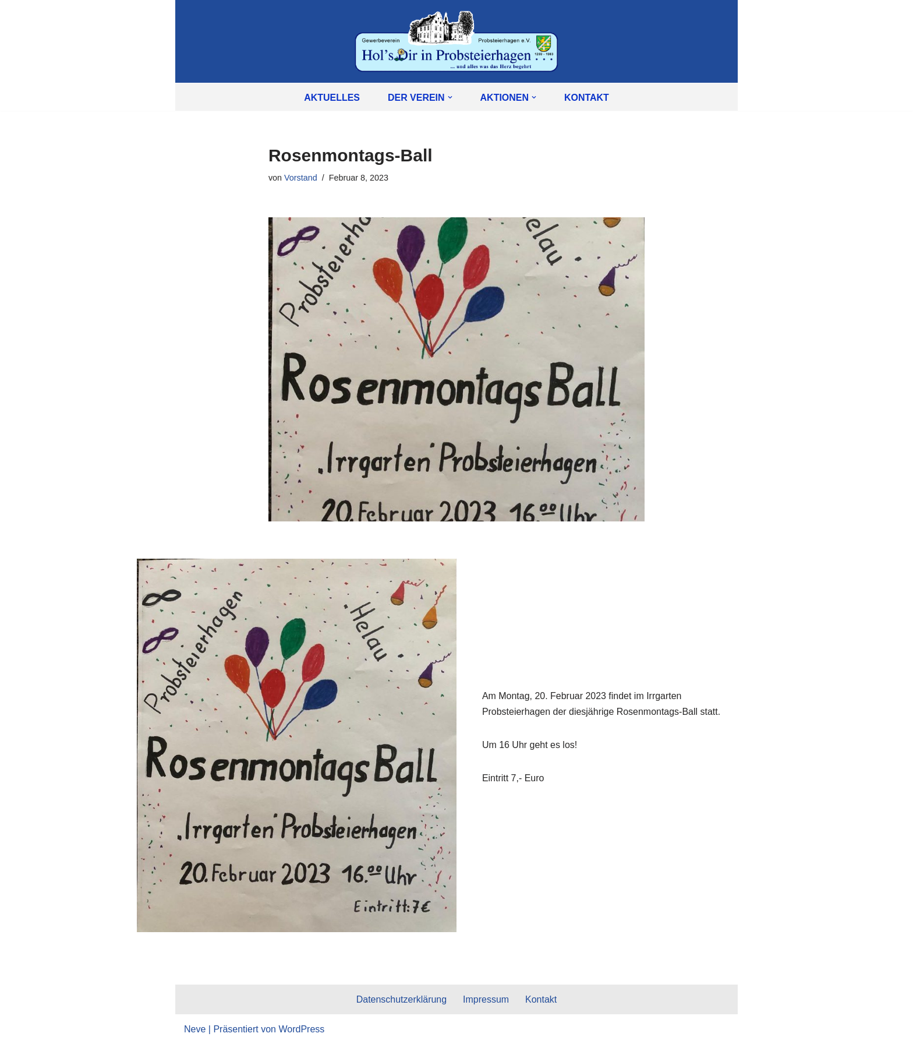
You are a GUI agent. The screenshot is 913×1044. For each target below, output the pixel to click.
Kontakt (586, 98)
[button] (450, 97)
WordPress (301, 1029)
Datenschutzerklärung (401, 1000)
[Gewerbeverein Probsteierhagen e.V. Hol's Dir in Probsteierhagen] (456, 41)
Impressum (486, 1000)
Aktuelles (332, 98)
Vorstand (300, 177)
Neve (195, 1029)
